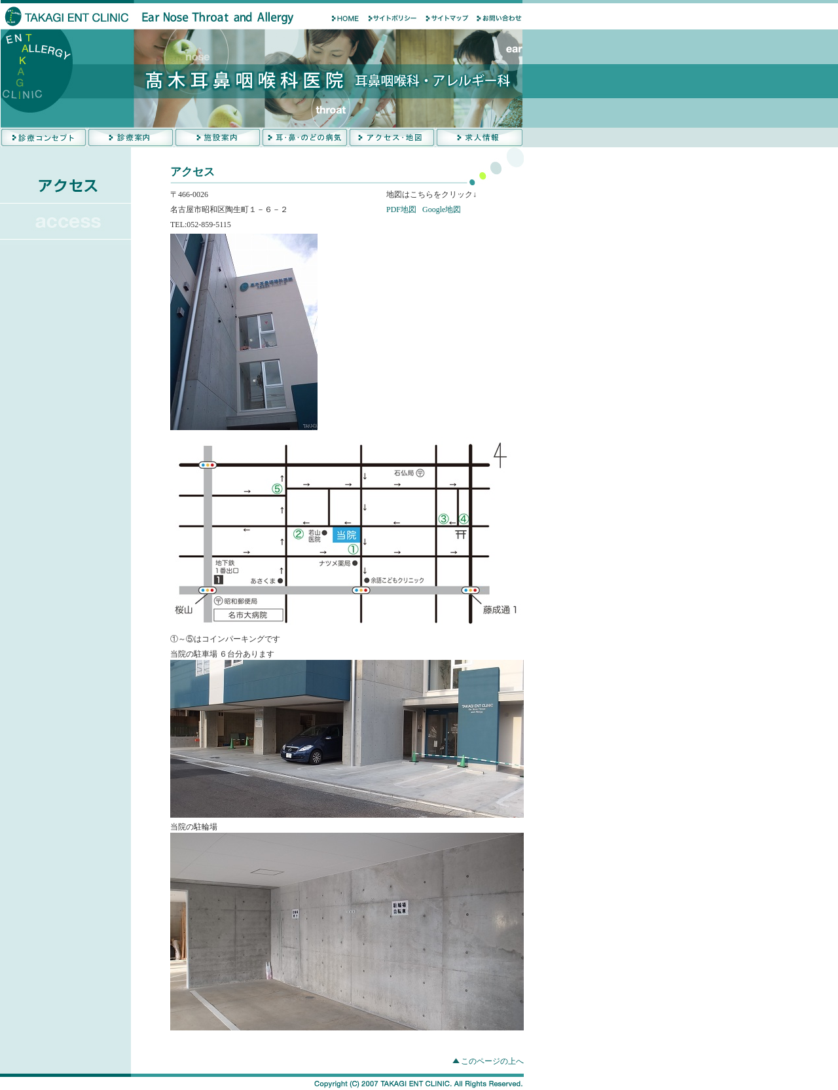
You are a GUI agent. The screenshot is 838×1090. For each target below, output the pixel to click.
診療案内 (130, 137)
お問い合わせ (497, 18)
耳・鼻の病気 (304, 137)
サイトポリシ (393, 18)
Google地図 (441, 209)
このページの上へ (492, 1061)
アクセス (391, 137)
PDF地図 (401, 209)
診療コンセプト (43, 137)
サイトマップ (445, 18)
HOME (340, 18)
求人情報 (478, 137)
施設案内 (217, 137)
